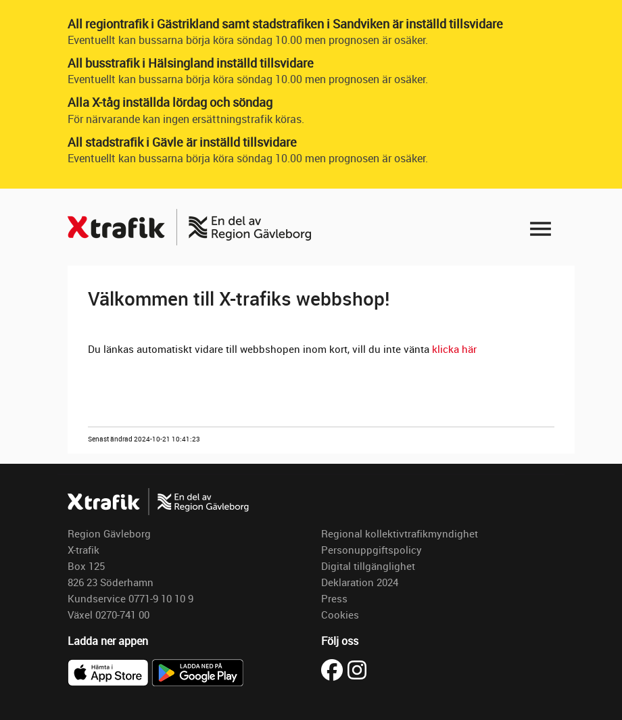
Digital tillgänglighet (368, 566)
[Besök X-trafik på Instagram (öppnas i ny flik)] (357, 668)
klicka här (455, 349)
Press (334, 598)
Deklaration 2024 (359, 582)
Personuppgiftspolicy (371, 549)
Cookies (340, 614)
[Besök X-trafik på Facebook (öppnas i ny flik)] (334, 668)
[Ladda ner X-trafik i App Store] (109, 671)
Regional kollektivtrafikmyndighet (399, 533)
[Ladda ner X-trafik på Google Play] (197, 671)
